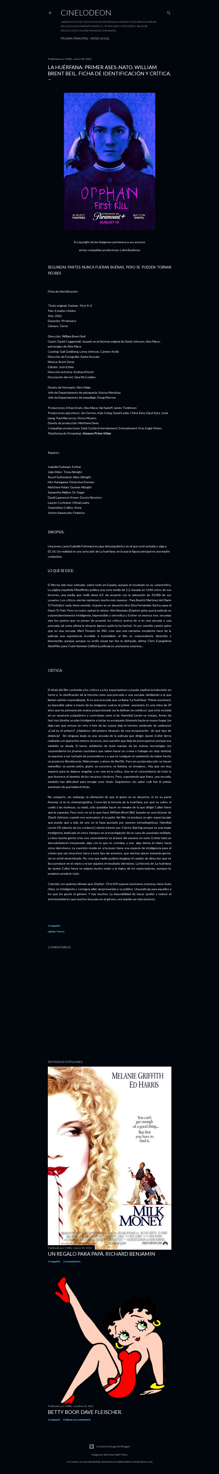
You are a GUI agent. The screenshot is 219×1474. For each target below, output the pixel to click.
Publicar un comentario (77, 1419)
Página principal (74, 38)
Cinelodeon (86, 12)
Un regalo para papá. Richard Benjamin (101, 1254)
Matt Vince (121, 1454)
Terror (60, 931)
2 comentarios (71, 1261)
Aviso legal (100, 38)
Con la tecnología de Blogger (109, 1446)
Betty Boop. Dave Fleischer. (85, 1412)
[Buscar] (168, 12)
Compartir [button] (54, 925)
